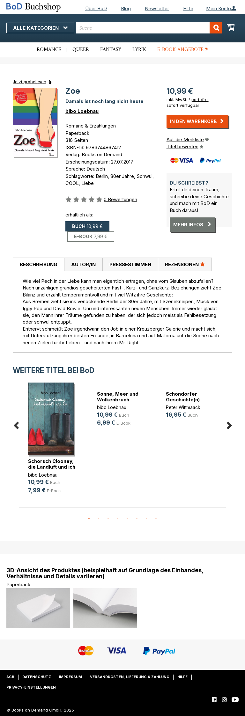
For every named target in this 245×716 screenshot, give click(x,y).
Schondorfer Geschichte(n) (183, 397)
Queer (80, 49)
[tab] (38, 265)
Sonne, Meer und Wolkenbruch (117, 397)
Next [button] (229, 424)
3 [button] (108, 519)
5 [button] (127, 519)
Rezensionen (185, 264)
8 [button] (156, 519)
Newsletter (157, 8)
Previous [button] (16, 424)
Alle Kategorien (40, 28)
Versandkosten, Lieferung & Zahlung (129, 677)
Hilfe (188, 8)
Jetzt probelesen (29, 81)
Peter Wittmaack (183, 407)
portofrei (200, 99)
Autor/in (83, 264)
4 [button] (118, 519)
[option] (53, 443)
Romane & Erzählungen (90, 126)
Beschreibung (38, 264)
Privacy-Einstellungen (31, 687)
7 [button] (146, 519)
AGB (10, 677)
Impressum (70, 677)
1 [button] (89, 519)
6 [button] (137, 519)
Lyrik (139, 49)
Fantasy (110, 49)
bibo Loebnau (82, 111)
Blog (126, 8)
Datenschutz (36, 677)
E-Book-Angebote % (183, 49)
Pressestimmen (130, 264)
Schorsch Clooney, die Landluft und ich (51, 464)
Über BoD (96, 8)
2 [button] (98, 519)
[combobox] (149, 27)
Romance (49, 49)
